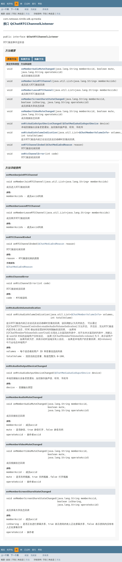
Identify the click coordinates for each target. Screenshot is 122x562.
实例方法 (25, 59)
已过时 (27, 4)
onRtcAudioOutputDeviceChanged (41, 123)
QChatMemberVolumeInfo (93, 132)
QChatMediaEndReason (59, 144)
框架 (27, 9)
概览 (3, 4)
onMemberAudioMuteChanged (37, 69)
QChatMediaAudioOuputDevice (80, 123)
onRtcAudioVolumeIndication (39, 132)
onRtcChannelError (33, 153)
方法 (28, 14)
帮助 (40, 4)
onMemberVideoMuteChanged (37, 111)
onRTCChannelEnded (33, 144)
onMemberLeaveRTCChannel (37, 90)
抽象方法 (39, 59)
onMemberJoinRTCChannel (36, 81)
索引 (34, 4)
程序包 (10, 4)
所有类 (45, 9)
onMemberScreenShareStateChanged (42, 99)
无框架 (33, 9)
